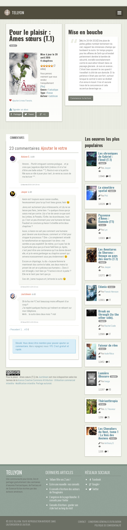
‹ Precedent (14, 329)
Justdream (53, 96)
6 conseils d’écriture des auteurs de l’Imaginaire (64, 490)
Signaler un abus (18, 109)
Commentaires (17, 138)
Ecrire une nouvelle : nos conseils (64, 484)
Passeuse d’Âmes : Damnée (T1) (106, 218)
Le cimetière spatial (106, 189)
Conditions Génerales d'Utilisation (104, 521)
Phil (106, 195)
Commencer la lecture (80, 98)
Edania (102, 286)
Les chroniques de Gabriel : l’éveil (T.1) (108, 156)
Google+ (96, 484)
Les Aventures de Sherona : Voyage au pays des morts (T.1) (108, 254)
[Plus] (42, 86)
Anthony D (109, 443)
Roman (50, 92)
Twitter (95, 489)
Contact (82, 521)
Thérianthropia (108, 401)
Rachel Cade (110, 325)
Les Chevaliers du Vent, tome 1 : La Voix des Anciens (108, 433)
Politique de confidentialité (108, 525)
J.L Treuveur (109, 409)
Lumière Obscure (103, 374)
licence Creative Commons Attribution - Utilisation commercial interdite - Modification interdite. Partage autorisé (40, 382)
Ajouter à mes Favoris (22, 100)
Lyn (105, 229)
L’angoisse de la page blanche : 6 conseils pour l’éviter (64, 498)
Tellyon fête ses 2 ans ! (59, 479)
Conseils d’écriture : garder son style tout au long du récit (63, 506)
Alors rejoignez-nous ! (39, 346)
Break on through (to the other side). (108, 314)
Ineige (107, 381)
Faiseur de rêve (108, 345)
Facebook (96, 479)
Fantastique (53, 89)
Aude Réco (109, 353)
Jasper (107, 167)
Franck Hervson (111, 291)
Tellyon (14, 12)
